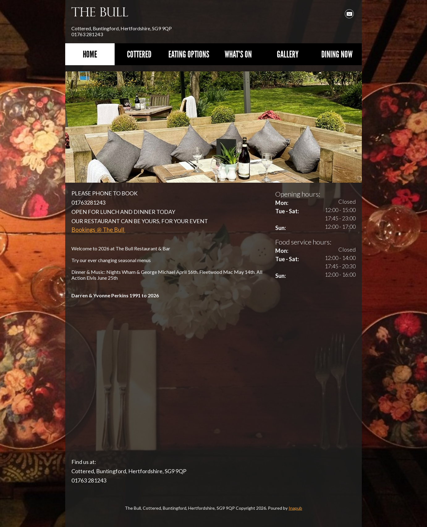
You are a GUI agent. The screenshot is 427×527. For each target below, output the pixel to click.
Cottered (139, 54)
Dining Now (337, 54)
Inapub (295, 508)
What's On (238, 54)
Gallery (287, 54)
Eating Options (188, 54)
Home (90, 54)
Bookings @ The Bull (98, 229)
